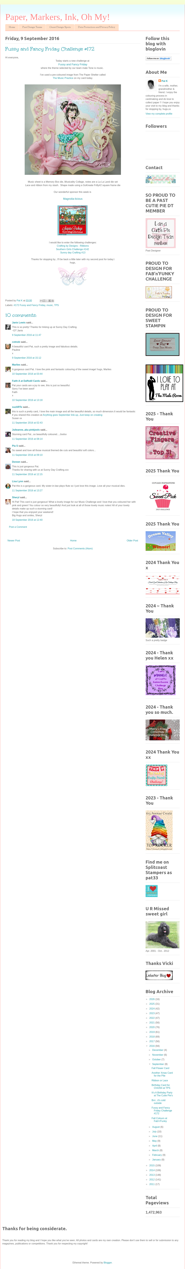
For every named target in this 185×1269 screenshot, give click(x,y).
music (50, 305)
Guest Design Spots (60, 27)
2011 (152, 1184)
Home (12, 27)
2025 (152, 1004)
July (154, 1131)
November (158, 1055)
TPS (56, 305)
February (157, 1155)
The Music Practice (63, 78)
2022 (152, 1018)
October (156, 1059)
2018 (152, 1036)
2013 (152, 1175)
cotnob (16, 342)
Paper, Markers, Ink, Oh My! (57, 17)
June (155, 1136)
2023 (152, 1013)
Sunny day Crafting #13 (72, 252)
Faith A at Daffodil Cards (26, 381)
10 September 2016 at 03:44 (27, 374)
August (156, 1127)
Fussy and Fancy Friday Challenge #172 (162, 1110)
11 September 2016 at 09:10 (27, 455)
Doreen (16, 462)
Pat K (165, 81)
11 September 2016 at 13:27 (27, 490)
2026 (152, 999)
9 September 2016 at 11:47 (26, 335)
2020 (152, 1027)
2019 (152, 1032)
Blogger (108, 1262)
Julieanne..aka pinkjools (26, 429)
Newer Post (14, 540)
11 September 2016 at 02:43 (27, 422)
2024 (152, 1008)
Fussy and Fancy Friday (72, 64)
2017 (152, 1041)
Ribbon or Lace (160, 1080)
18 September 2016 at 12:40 (27, 520)
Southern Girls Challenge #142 (72, 249)
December (158, 1050)
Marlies (16, 364)
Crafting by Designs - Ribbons (73, 246)
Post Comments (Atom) (80, 548)
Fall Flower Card (160, 1068)
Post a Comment (18, 527)
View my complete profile (159, 113)
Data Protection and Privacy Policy (96, 27)
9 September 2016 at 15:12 (26, 358)
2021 (152, 1022)
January (156, 1159)
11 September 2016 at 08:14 (27, 439)
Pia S (15, 446)
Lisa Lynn (17, 481)
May (154, 1141)
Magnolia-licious (72, 198)
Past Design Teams (32, 27)
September (158, 1064)
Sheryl (15, 497)
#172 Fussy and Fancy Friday (29, 305)
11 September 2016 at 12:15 (27, 474)
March (156, 1150)
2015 (152, 1165)
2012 (152, 1179)
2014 (152, 1170)
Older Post (132, 540)
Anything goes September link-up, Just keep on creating (72, 415)
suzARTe (17, 407)
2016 (152, 1046)
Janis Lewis (19, 322)
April (155, 1145)
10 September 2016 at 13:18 (27, 400)
